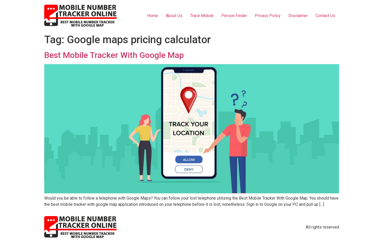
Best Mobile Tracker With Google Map (114, 55)
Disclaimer (298, 15)
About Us (174, 15)
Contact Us (325, 15)
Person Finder (234, 15)
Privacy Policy (268, 15)
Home (152, 15)
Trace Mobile (202, 15)
